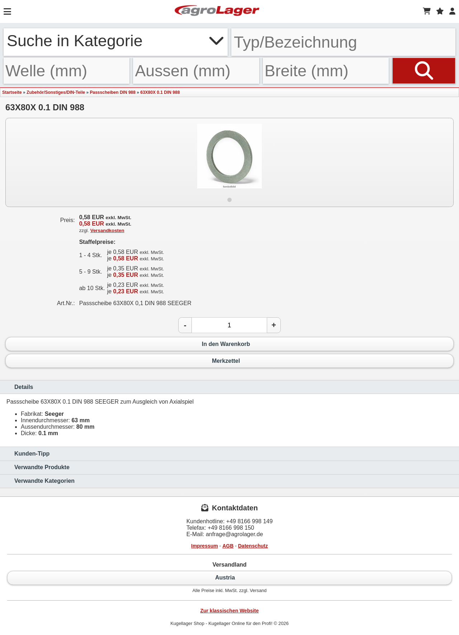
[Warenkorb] (427, 11)
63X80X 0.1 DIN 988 (160, 92)
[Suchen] (424, 70)
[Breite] (326, 71)
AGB (227, 546)
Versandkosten (107, 230)
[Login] (452, 11)
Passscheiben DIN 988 (113, 92)
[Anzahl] (229, 325)
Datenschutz (253, 546)
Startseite (12, 92)
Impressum (204, 546)
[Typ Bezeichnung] (343, 42)
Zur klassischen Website (229, 611)
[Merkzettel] (440, 11)
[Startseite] (217, 11)
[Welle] (66, 71)
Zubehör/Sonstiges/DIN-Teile (56, 92)
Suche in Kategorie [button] (115, 40)
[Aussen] (196, 71)
